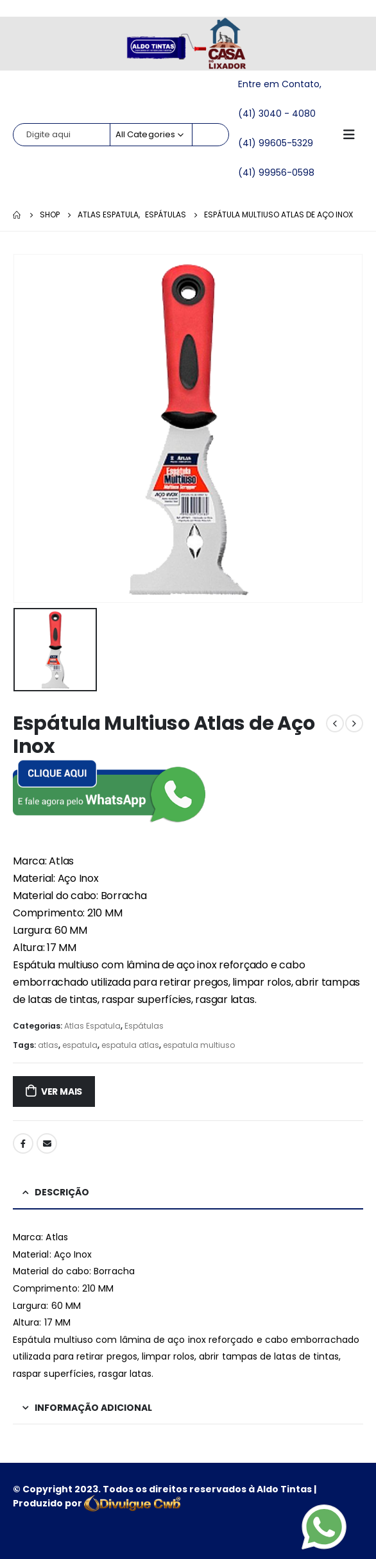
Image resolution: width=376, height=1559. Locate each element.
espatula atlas (130, 1045)
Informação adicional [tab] (93, 1407)
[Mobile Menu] (353, 135)
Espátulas (144, 1025)
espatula (80, 1045)
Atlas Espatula (92, 1025)
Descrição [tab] (62, 1192)
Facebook (23, 1143)
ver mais (61, 1091)
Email (47, 1143)
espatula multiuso (199, 1045)
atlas (48, 1045)
